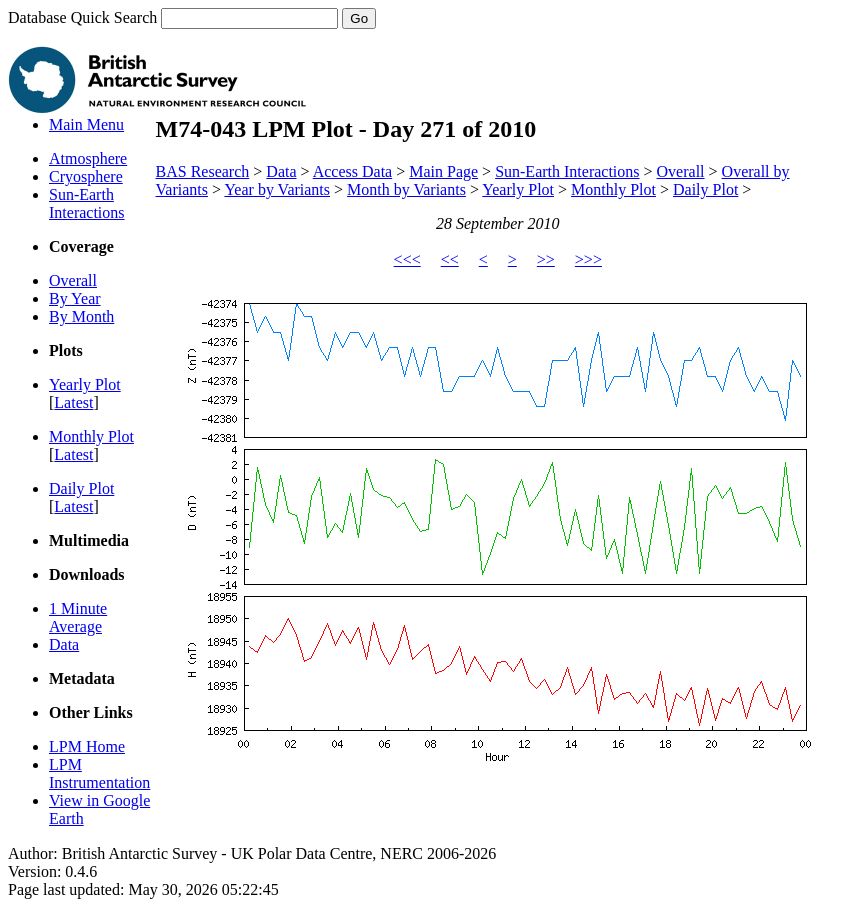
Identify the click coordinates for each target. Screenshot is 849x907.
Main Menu (86, 124)
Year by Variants (277, 189)
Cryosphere (86, 176)
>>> (588, 259)
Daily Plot (81, 488)
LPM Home (87, 746)
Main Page (443, 171)
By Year (75, 298)
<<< (407, 259)
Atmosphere (88, 158)
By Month (81, 316)
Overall (73, 280)
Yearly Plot (85, 384)
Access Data (353, 171)
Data (64, 644)
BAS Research (203, 171)
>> (546, 259)
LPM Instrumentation (99, 773)
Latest (73, 402)
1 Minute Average (78, 617)
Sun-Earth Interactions (87, 203)
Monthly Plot (91, 436)
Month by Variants (406, 189)
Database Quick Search (192, 17)
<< (450, 259)
